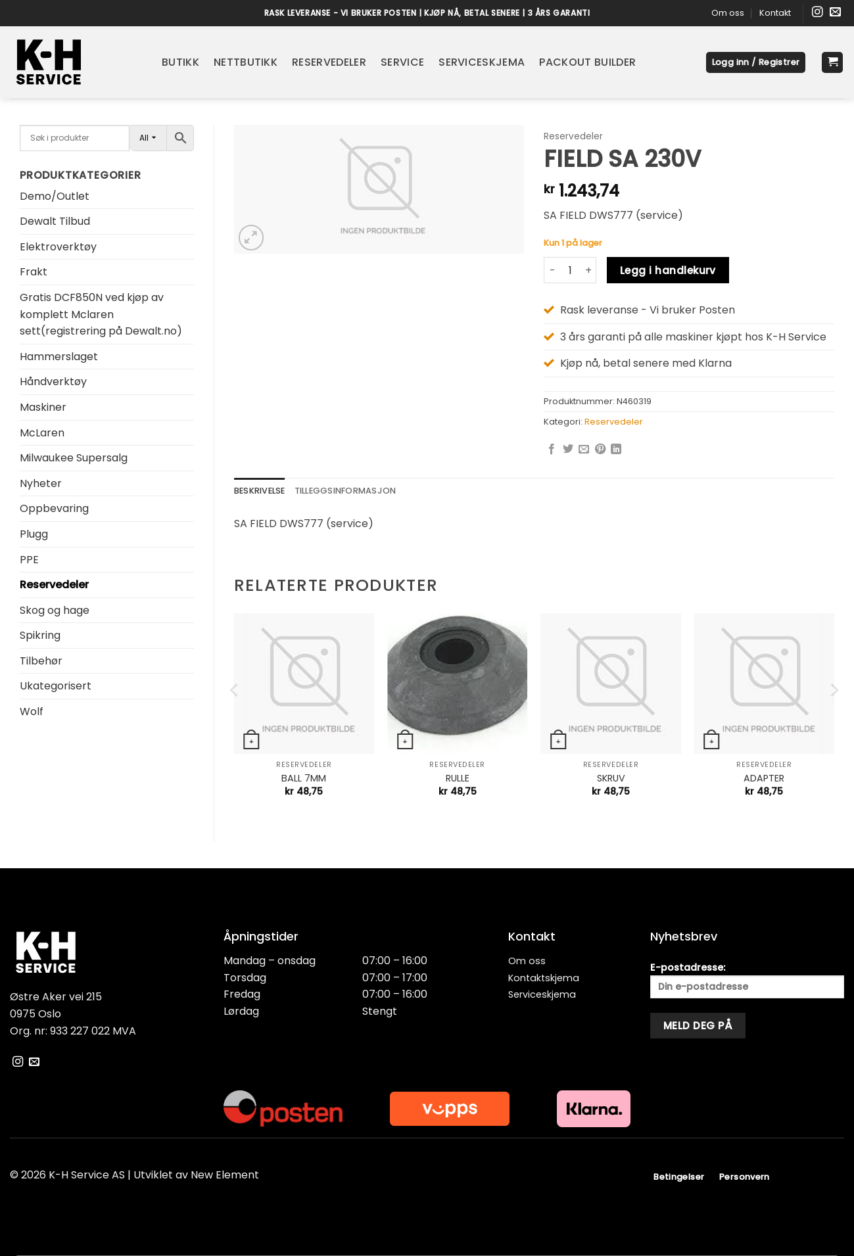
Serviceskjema (482, 62)
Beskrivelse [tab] (259, 490)
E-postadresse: (747, 979)
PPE (29, 559)
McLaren (42, 432)
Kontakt (775, 12)
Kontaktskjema (543, 978)
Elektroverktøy (58, 246)
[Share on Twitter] (568, 449)
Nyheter (41, 483)
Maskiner (43, 407)
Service (402, 62)
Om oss (727, 12)
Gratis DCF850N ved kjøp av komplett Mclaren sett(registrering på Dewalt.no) (101, 314)
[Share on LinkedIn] (616, 449)
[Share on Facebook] (551, 449)
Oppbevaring (54, 508)
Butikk (180, 62)
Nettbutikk (245, 62)
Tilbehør (41, 660)
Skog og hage (54, 610)
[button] (756, 63)
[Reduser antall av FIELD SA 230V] (551, 270)
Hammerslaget (59, 356)
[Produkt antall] (570, 270)
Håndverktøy (53, 381)
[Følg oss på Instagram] (817, 13)
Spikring (40, 635)
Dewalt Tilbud (55, 221)
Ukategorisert (55, 685)
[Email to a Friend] (584, 449)
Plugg (34, 534)
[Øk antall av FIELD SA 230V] (588, 270)
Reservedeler (329, 62)
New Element (225, 1174)
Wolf (31, 711)
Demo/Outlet (54, 196)
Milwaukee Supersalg (74, 457)
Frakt (33, 271)
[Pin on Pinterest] (600, 449)
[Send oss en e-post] (835, 13)
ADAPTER (764, 778)
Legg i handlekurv (668, 270)
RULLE (457, 778)
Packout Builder (587, 62)
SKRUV (611, 778)
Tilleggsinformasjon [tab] (345, 490)
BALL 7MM (303, 778)
